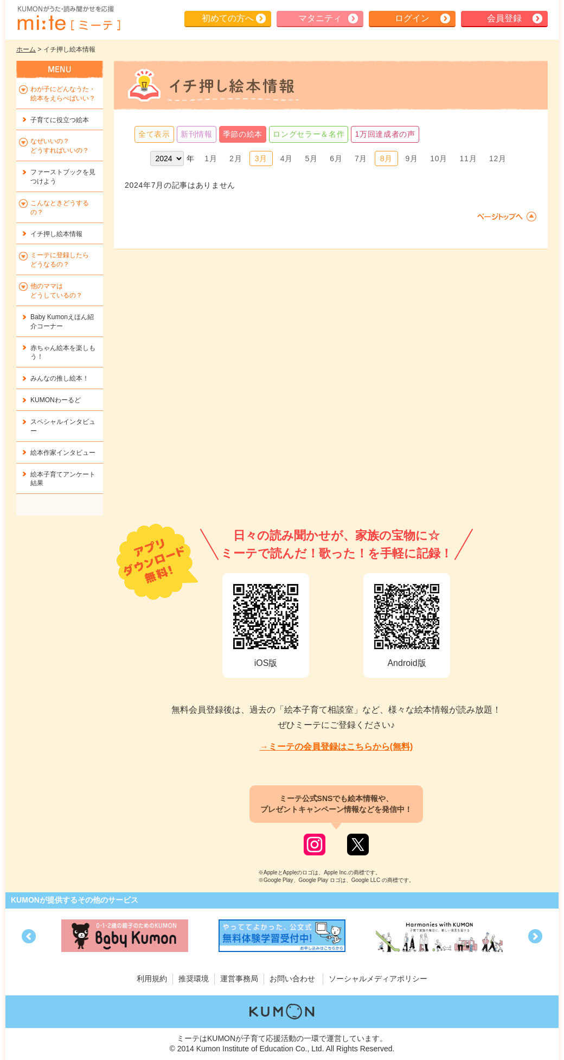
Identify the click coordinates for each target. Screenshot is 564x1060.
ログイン (412, 18)
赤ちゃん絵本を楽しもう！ (62, 352)
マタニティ (320, 18)
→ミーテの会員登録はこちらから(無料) (336, 746)
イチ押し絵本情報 (56, 234)
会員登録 (504, 18)
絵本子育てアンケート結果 (62, 479)
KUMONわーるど (55, 400)
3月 (261, 158)
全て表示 (154, 134)
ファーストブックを (62, 176)
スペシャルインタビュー (62, 426)
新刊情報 (197, 134)
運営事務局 (239, 978)
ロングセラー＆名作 (308, 134)
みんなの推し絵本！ (59, 378)
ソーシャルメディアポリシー (378, 978)
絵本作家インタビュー (62, 452)
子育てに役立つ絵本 (59, 120)
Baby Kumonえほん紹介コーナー (62, 321)
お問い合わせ (292, 978)
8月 (386, 158)
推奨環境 (193, 978)
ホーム (26, 49)
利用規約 (152, 978)
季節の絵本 (243, 134)
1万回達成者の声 (385, 134)
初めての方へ (228, 18)
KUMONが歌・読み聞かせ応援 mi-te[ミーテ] (68, 18)
